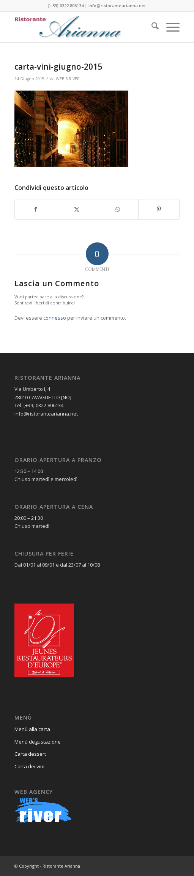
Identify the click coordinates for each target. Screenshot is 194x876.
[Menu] (169, 27)
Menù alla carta (32, 729)
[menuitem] (151, 27)
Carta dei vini (29, 766)
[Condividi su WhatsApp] (117, 209)
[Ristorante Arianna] (80, 27)
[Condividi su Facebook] (35, 209)
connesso (54, 317)
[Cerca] (151, 27)
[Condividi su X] (76, 209)
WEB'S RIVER (68, 78)
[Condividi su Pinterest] (159, 209)
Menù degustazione (37, 741)
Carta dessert (30, 753)
